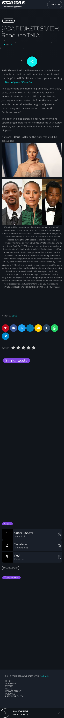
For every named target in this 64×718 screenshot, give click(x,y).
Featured (8, 20)
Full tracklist (10, 568)
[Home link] (13, 5)
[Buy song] (58, 534)
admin (14, 316)
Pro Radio (44, 676)
